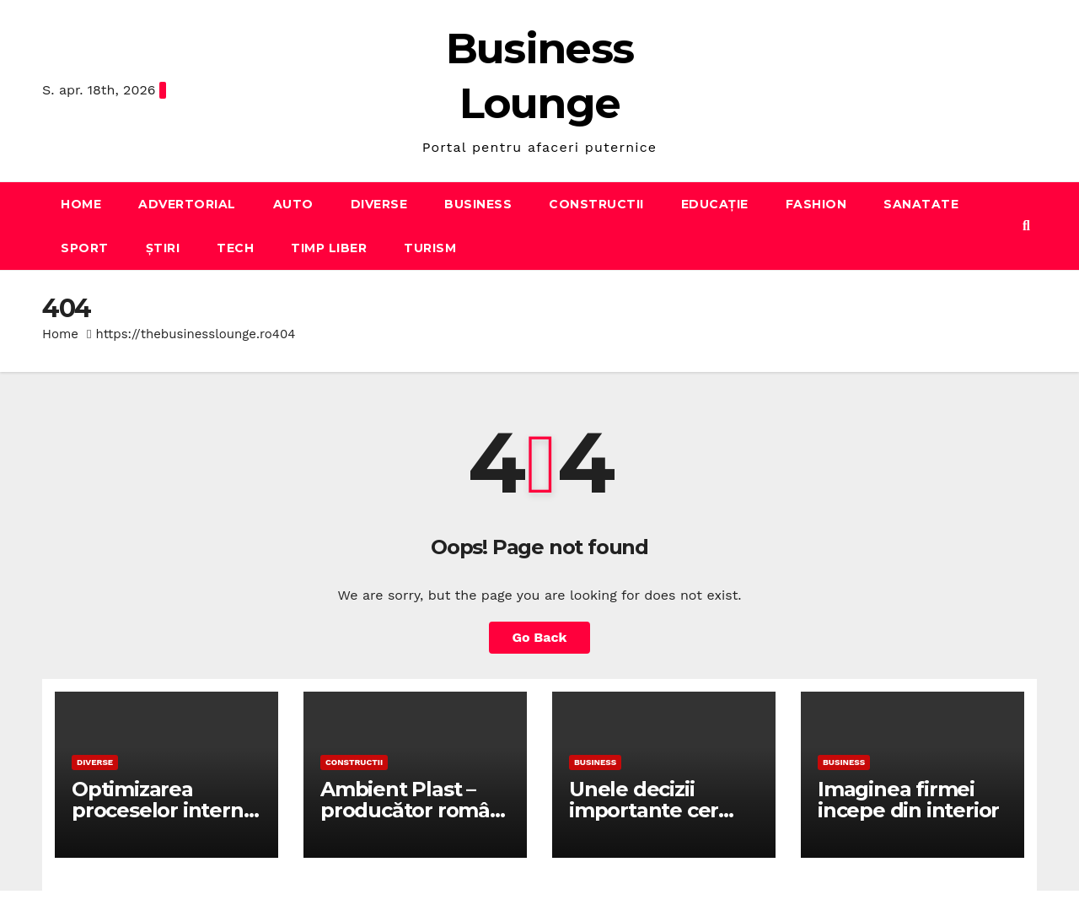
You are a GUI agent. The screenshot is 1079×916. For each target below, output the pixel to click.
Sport (85, 248)
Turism (430, 248)
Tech (235, 248)
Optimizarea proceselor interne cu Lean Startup (163, 810)
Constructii (596, 204)
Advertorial (187, 204)
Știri (163, 248)
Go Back (540, 637)
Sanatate (920, 204)
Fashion (816, 204)
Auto (293, 204)
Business (478, 204)
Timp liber (329, 248)
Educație (715, 204)
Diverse (379, 204)
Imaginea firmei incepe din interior (908, 799)
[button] (1026, 226)
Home (81, 204)
